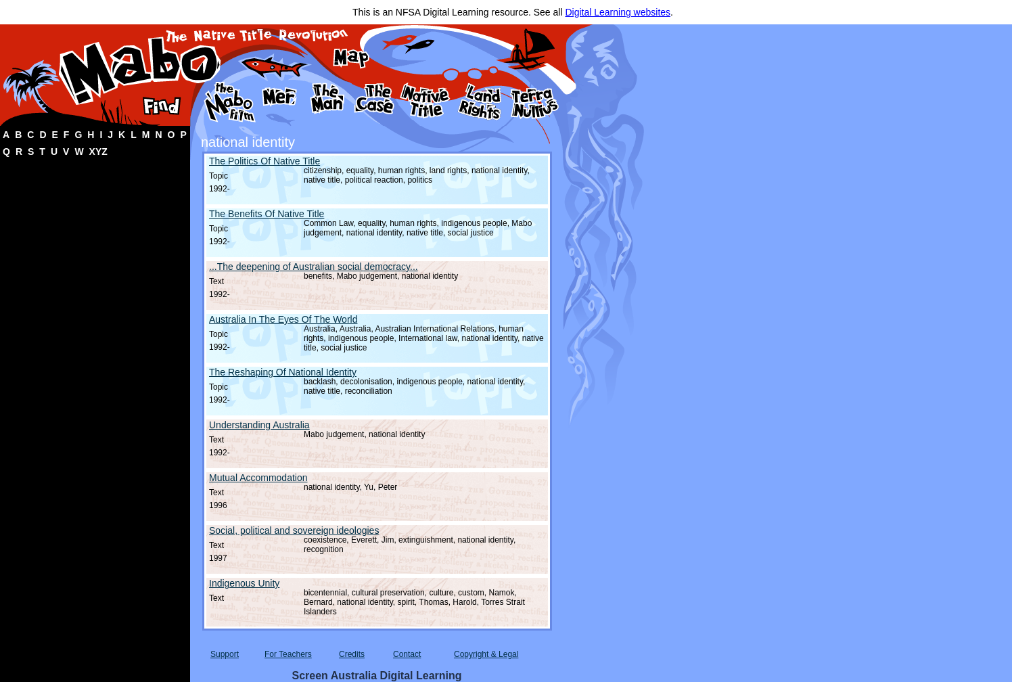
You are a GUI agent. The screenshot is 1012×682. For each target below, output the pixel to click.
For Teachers (288, 654)
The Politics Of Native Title (264, 161)
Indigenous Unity (244, 583)
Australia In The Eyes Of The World (283, 319)
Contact (407, 654)
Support (224, 654)
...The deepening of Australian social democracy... (313, 266)
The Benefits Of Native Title (266, 213)
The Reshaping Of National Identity (282, 372)
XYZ (98, 151)
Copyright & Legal (486, 654)
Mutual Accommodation (258, 477)
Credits (352, 654)
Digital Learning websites (617, 12)
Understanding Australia (259, 424)
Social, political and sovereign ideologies (294, 530)
